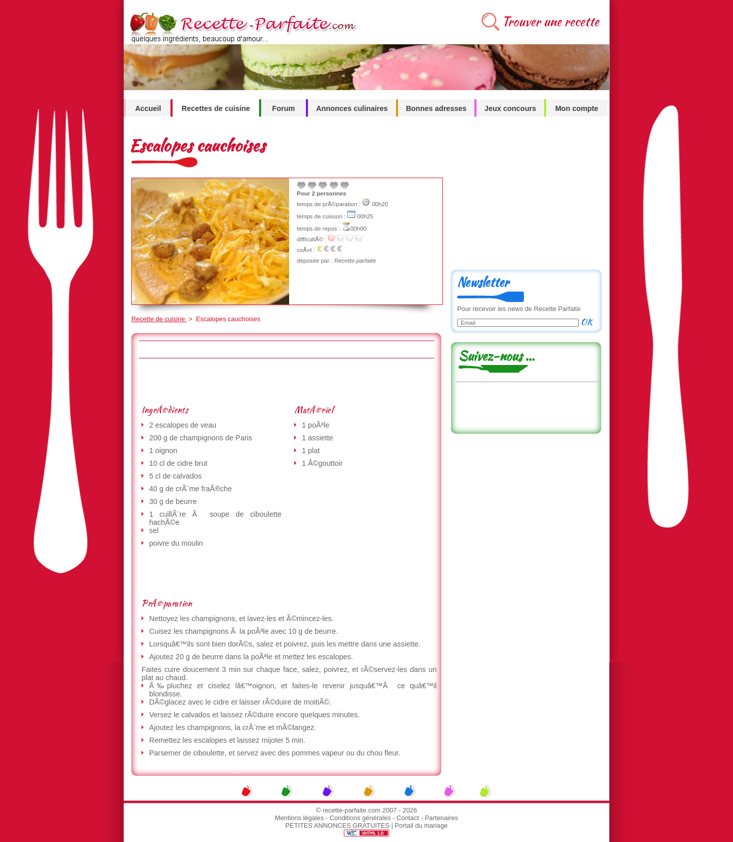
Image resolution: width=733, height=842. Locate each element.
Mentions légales (299, 818)
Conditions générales (359, 818)
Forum (283, 108)
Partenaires (441, 818)
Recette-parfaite (355, 261)
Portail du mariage (421, 825)
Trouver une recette (550, 22)
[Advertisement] (286, 381)
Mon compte (577, 108)
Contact (408, 818)
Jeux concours (511, 108)
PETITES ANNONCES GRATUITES (338, 825)
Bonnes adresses (436, 108)
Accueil (148, 108)
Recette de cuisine (159, 319)
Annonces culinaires (352, 108)
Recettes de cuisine (216, 108)
